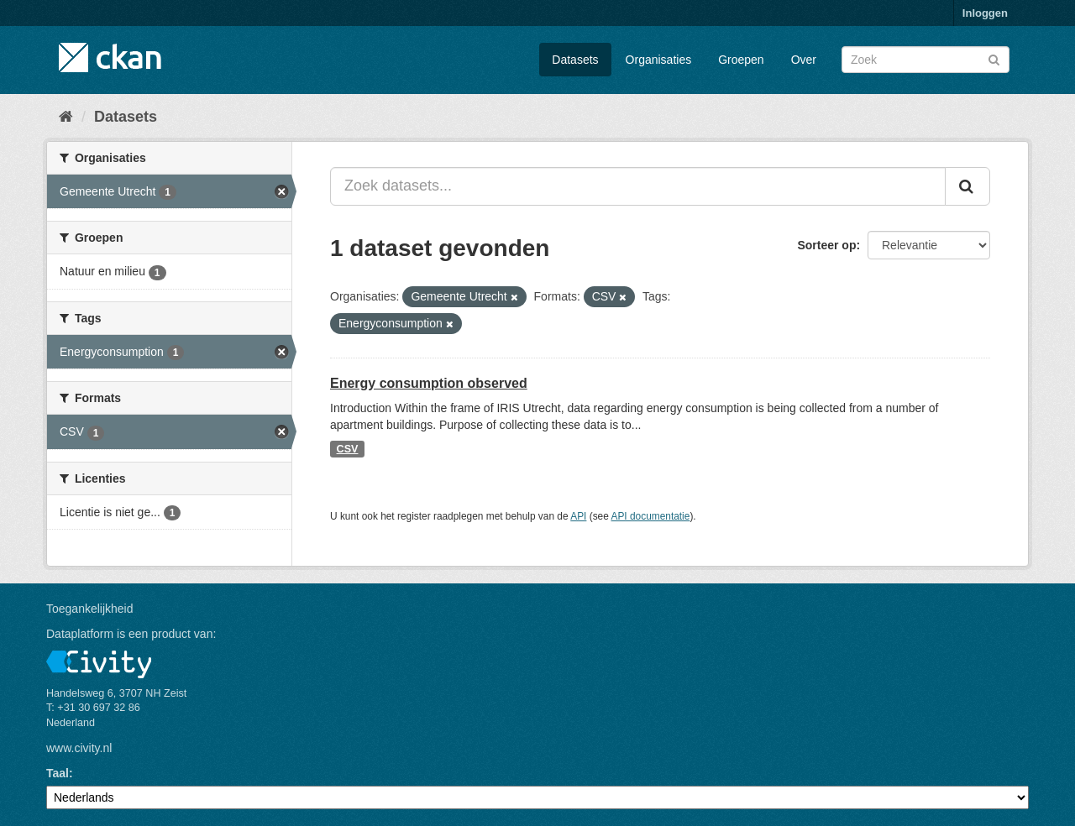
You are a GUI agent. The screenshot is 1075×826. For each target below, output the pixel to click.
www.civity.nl (79, 748)
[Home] (66, 116)
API (578, 516)
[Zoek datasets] (925, 59)
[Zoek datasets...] (638, 186)
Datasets (575, 59)
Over (803, 59)
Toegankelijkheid (90, 608)
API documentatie (650, 516)
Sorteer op (826, 245)
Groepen (740, 59)
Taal (57, 773)
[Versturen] (994, 58)
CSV (348, 449)
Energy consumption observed (428, 383)
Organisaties (659, 59)
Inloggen (985, 13)
